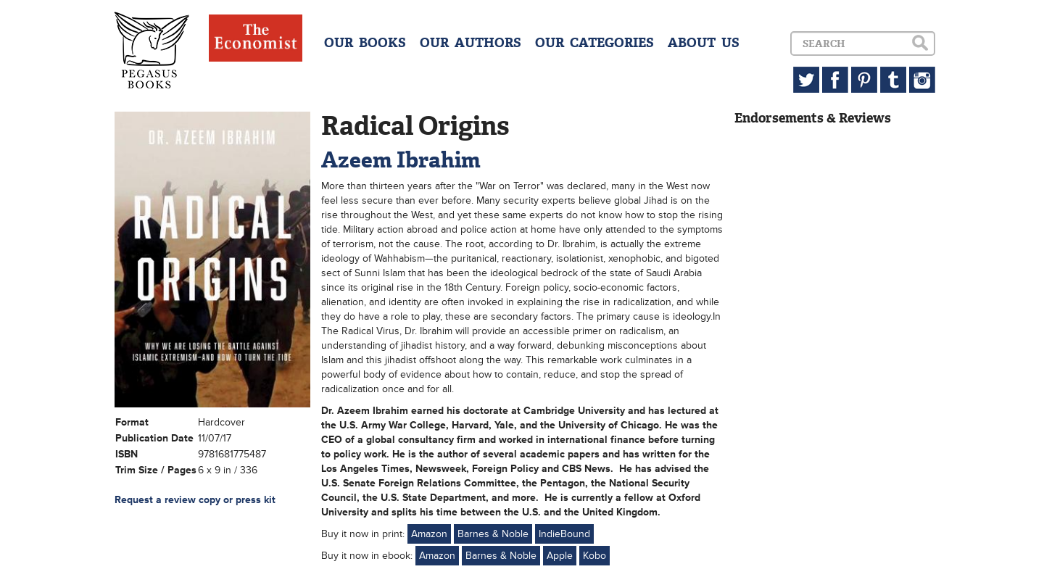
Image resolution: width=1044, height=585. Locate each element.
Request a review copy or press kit (195, 500)
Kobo (594, 555)
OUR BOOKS (365, 42)
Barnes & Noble (493, 534)
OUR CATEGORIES (594, 42)
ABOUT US (704, 42)
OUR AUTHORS (470, 42)
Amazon (429, 534)
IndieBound (564, 534)
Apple (560, 555)
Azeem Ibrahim (401, 160)
